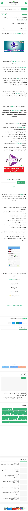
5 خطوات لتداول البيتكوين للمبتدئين (12, 8)
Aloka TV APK (12, 279)
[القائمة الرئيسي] (26, 3)
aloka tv (18, 78)
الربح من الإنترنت (8, 409)
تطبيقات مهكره (23, 419)
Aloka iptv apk (21, 127)
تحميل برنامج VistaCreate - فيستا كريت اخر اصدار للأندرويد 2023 (11, 499)
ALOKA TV (18, 33)
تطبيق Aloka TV (22, 67)
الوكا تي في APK (16, 61)
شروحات (5, 419)
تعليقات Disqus (5, 366)
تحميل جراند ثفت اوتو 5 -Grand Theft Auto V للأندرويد (10, 493)
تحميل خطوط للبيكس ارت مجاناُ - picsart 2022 (10, 464)
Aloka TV (19, 110)
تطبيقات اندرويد (13, 318)
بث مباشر (24, 14)
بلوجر (13, 414)
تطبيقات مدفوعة (6, 416)
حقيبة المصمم (13, 419)
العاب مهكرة (6, 411)
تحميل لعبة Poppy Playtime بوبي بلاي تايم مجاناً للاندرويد (11, 476)
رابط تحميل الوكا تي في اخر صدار (14, 305)
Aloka (21, 194)
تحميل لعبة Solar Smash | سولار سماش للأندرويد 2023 (11, 482)
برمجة (18, 414)
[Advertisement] (14, 441)
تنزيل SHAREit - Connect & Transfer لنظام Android (10, 470)
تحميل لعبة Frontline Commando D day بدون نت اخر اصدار (10, 487)
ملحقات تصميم (23, 421)
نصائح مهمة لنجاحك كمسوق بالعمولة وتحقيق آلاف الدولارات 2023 (15, 394)
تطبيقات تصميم (23, 416)
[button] (20, 323)
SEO (17, 409)
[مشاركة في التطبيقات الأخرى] (9, 323)
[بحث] (2, 3)
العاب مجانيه (14, 411)
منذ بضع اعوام (23, 391)
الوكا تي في (14, 110)
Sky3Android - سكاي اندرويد (9, 507)
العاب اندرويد (23, 411)
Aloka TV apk (19, 143)
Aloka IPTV (17, 93)
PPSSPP (24, 409)
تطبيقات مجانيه (14, 416)
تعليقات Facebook (14, 366)
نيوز (10, 421)
